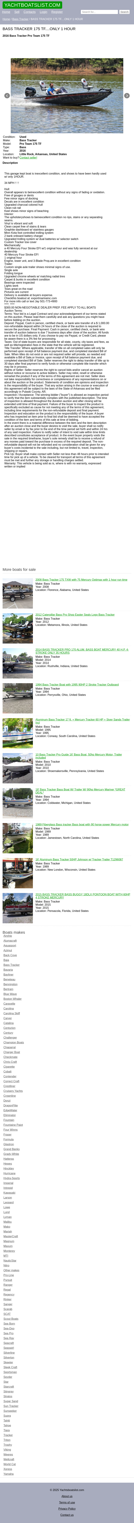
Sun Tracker (10, 1406)
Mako (6, 1226)
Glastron (8, 1144)
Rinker (7, 1299)
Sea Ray (8, 1338)
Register (57, 12)
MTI (5, 1255)
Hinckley (8, 1168)
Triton (6, 1440)
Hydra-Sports (11, 1178)
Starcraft (8, 1386)
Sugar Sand (10, 1401)
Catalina (8, 1023)
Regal (7, 1289)
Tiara (6, 1430)
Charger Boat (11, 1052)
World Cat (9, 1464)
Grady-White (11, 1154)
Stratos (7, 1396)
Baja (6, 960)
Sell (16, 12)
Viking (7, 1449)
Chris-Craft (10, 1061)
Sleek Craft (10, 1367)
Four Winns (10, 1129)
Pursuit (7, 1280)
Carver (7, 1018)
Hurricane (9, 1173)
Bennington (10, 984)
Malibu (7, 1221)
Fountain (8, 1120)
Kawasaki (9, 1192)
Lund (6, 1212)
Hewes (7, 1163)
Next (127, 96)
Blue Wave (10, 994)
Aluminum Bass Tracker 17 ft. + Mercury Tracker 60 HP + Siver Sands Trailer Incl (82, 721)
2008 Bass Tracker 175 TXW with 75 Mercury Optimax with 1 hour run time (81, 580)
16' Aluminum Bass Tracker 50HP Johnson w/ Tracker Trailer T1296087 (79, 859)
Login (43, 12)
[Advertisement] (67, 48)
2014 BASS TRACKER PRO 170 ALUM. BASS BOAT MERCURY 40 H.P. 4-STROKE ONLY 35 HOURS (82, 651)
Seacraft (8, 1343)
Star (5, 1381)
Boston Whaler (12, 998)
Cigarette (9, 1066)
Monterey (9, 1250)
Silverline (9, 1352)
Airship (7, 935)
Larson (7, 1197)
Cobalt (7, 1071)
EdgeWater (10, 1110)
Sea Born (9, 1323)
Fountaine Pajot (13, 1124)
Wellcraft (8, 1459)
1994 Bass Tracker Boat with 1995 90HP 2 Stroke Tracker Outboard (77, 685)
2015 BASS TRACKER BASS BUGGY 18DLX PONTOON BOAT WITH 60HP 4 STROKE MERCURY (82, 896)
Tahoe (7, 1425)
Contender (9, 1076)
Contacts (29, 12)
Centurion (9, 1027)
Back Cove (10, 955)
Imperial (8, 1183)
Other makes (11, 1270)
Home (6, 12)
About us (66, 1496)
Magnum (8, 1241)
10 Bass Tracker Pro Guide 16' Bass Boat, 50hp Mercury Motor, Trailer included (78, 756)
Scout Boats (10, 1318)
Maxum (7, 1246)
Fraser (7, 1134)
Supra (7, 1415)
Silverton (8, 1357)
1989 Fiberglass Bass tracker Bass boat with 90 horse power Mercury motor (82, 825)
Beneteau (9, 979)
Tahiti (6, 1420)
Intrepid (8, 1187)
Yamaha (8, 1473)
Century (8, 1032)
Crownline (9, 1095)
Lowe (6, 1207)
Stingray (8, 1391)
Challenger (10, 1037)
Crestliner (9, 1086)
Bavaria (8, 969)
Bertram (8, 989)
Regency (8, 1294)
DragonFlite (10, 1105)
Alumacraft (10, 940)
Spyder (7, 1376)
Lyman (7, 1217)
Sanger (7, 1304)
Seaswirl (8, 1347)
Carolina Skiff (11, 1013)
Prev (7, 96)
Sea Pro (8, 1333)
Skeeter (8, 1362)
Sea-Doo (8, 1328)
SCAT (7, 1313)
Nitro (6, 1265)
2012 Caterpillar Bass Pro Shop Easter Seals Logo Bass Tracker (75, 615)
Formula (8, 1139)
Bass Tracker (11, 964)
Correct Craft (11, 1081)
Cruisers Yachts (13, 1090)
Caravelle (9, 1003)
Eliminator (9, 1115)
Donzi (7, 1100)
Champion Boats (13, 1042)
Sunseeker (10, 1410)
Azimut (7, 950)
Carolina (8, 1008)
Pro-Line (8, 1275)
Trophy (7, 1444)
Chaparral (9, 1047)
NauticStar (9, 1260)
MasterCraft (10, 1236)
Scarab (7, 1309)
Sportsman (10, 1372)
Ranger (7, 1284)
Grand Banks (11, 1149)
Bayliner (8, 974)
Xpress (7, 1469)
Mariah (7, 1231)
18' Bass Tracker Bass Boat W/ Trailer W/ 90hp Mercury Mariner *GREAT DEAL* (80, 791)
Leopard (8, 1202)
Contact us (67, 1514)
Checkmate (10, 1057)
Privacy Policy (67, 1508)
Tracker (8, 1435)
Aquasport (9, 945)
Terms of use (67, 1502)
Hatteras (8, 1158)
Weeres (8, 1454)
